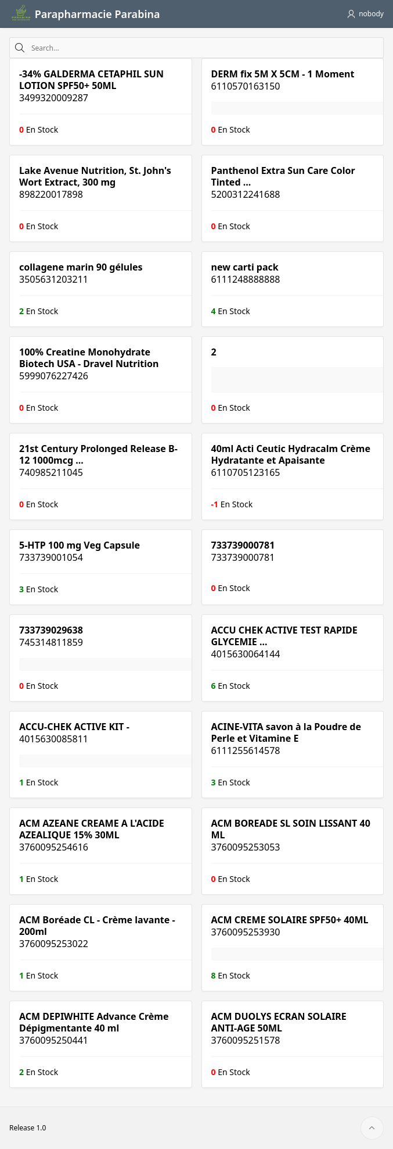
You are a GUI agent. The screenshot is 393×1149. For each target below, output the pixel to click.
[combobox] (204, 48)
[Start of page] (372, 1128)
